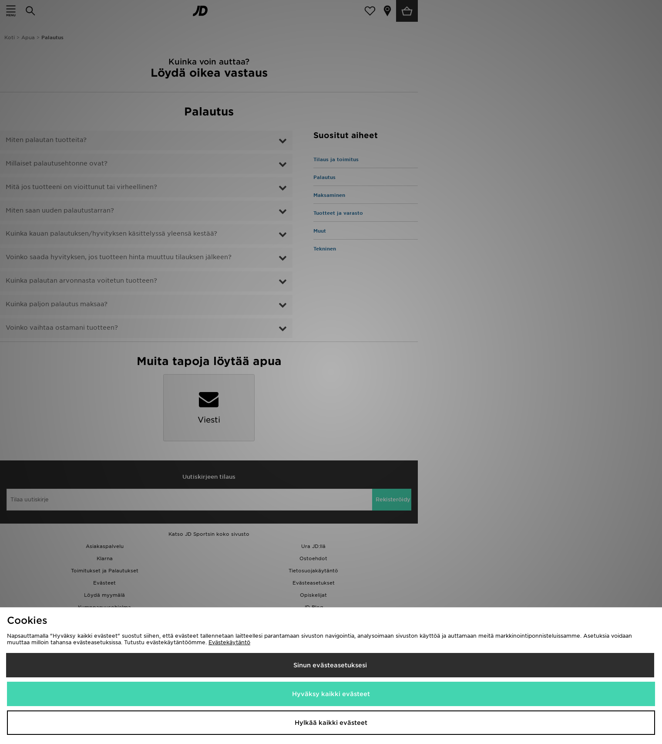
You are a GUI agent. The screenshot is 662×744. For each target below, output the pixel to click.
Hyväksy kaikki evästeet (331, 693)
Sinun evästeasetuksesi (330, 665)
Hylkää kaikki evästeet (331, 722)
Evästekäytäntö (229, 642)
